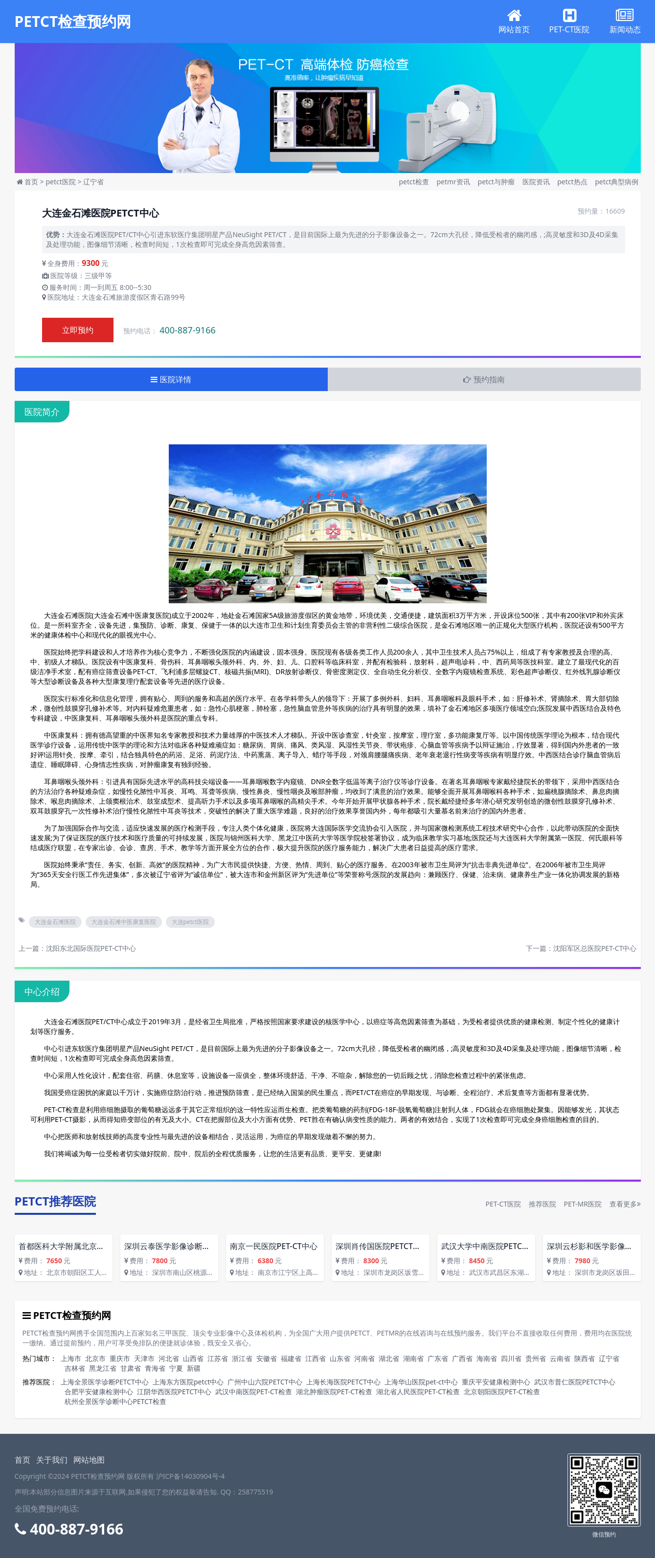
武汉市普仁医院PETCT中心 (574, 1381)
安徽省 (266, 1358)
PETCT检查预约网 (73, 21)
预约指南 (483, 379)
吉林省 (75, 1368)
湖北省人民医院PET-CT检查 (418, 1391)
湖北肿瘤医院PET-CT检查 (334, 1391)
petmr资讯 (454, 181)
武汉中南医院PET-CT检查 (253, 1391)
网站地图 (89, 1459)
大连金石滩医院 (55, 922)
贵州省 (535, 1358)
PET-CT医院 (503, 1203)
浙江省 (242, 1358)
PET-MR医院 (582, 1203)
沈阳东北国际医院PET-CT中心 (91, 948)
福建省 (291, 1358)
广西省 (462, 1358)
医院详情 (171, 379)
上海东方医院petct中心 (188, 1381)
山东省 (340, 1358)
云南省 (560, 1358)
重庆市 (120, 1358)
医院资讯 (537, 181)
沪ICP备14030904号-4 (190, 1476)
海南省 (486, 1358)
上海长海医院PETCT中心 (343, 1381)
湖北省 (389, 1358)
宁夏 (176, 1368)
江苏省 (217, 1358)
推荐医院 (542, 1203)
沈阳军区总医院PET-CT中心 (595, 948)
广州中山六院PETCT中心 (264, 1381)
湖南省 (413, 1358)
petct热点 (573, 181)
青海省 (155, 1368)
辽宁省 (93, 181)
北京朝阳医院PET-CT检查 (502, 1391)
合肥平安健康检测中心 (99, 1391)
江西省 (315, 1358)
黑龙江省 (102, 1368)
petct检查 (414, 181)
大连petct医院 (190, 922)
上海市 (71, 1358)
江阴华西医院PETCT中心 (174, 1391)
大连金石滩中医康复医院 (123, 922)
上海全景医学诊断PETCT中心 (105, 1381)
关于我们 (52, 1459)
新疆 (194, 1368)
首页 (31, 181)
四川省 (511, 1358)
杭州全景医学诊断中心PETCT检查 (115, 1401)
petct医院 (60, 181)
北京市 (95, 1358)
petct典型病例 (616, 181)
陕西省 (584, 1358)
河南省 (364, 1358)
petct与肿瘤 (497, 181)
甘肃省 (130, 1368)
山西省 (193, 1358)
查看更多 (625, 1203)
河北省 (168, 1358)
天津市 (144, 1358)
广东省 (438, 1358)
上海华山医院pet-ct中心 (421, 1381)
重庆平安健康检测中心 (496, 1381)
